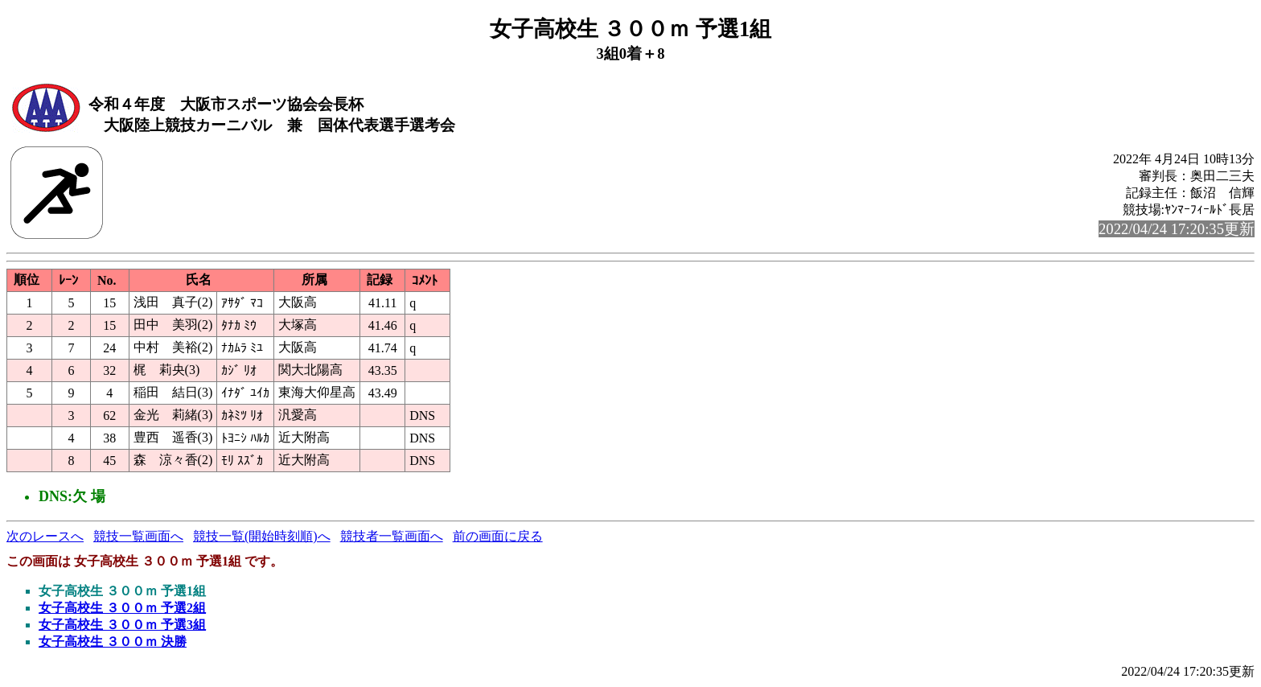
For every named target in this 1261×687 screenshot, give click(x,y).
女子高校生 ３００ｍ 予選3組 (122, 624)
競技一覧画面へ (138, 536)
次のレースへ (45, 536)
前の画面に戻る (498, 536)
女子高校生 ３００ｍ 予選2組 (122, 608)
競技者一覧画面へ (391, 536)
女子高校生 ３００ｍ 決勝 (113, 641)
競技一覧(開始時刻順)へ (262, 536)
